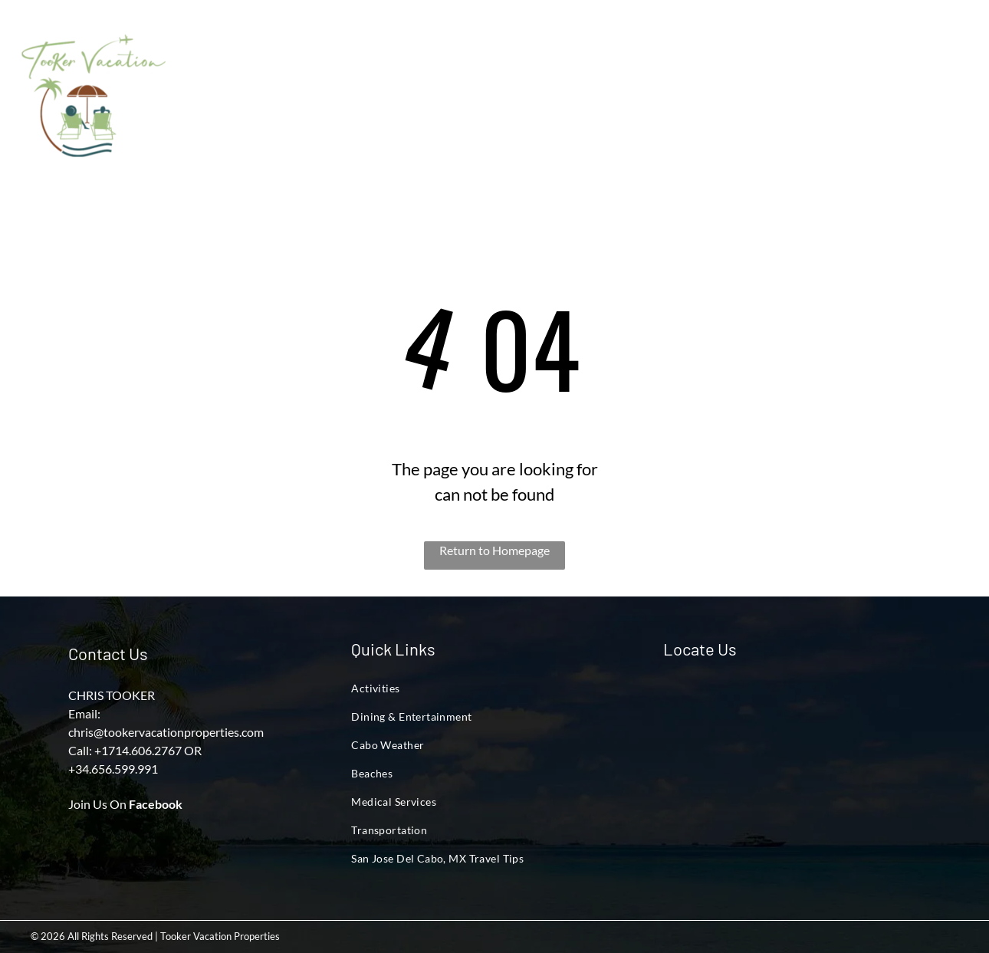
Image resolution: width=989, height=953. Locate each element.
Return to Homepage (494, 550)
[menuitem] (248, 66)
